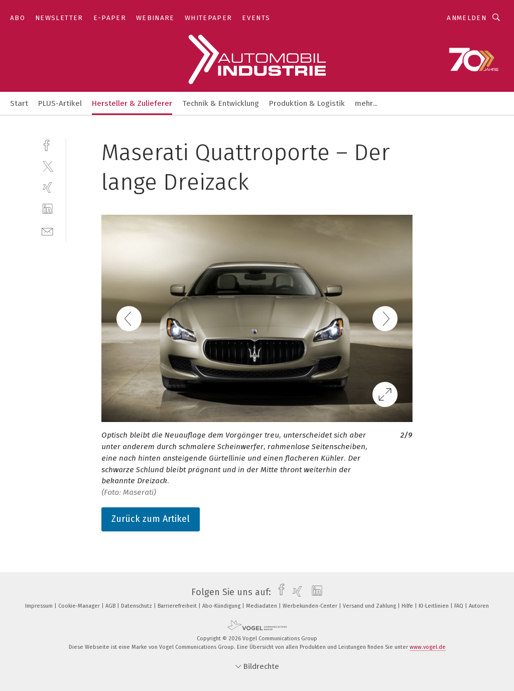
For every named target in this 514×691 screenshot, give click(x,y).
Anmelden (466, 18)
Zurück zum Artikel (150, 518)
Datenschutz (137, 606)
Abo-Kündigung (222, 606)
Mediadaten (262, 606)
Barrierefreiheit (178, 606)
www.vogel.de (428, 647)
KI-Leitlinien (434, 606)
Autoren (479, 606)
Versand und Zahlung (370, 606)
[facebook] (47, 144)
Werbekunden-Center (311, 606)
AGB (111, 606)
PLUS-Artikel (60, 103)
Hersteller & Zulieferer (132, 103)
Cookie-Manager (79, 606)
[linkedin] (47, 209)
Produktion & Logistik (307, 103)
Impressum (39, 606)
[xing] (47, 187)
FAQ (459, 606)
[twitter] (47, 166)
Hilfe (408, 606)
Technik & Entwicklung (220, 103)
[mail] (47, 230)
